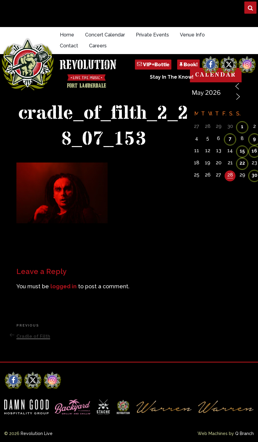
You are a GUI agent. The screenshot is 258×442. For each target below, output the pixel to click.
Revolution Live (37, 433)
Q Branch (244, 433)
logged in (63, 286)
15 (242, 151)
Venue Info (192, 35)
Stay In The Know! (172, 77)
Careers (98, 46)
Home (67, 35)
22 (242, 163)
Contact (69, 46)
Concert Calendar (105, 35)
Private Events (152, 35)
